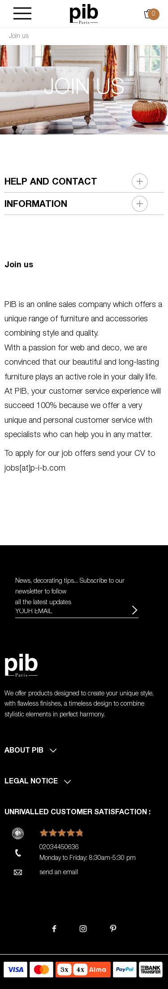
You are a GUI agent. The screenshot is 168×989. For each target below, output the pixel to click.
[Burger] (22, 14)
